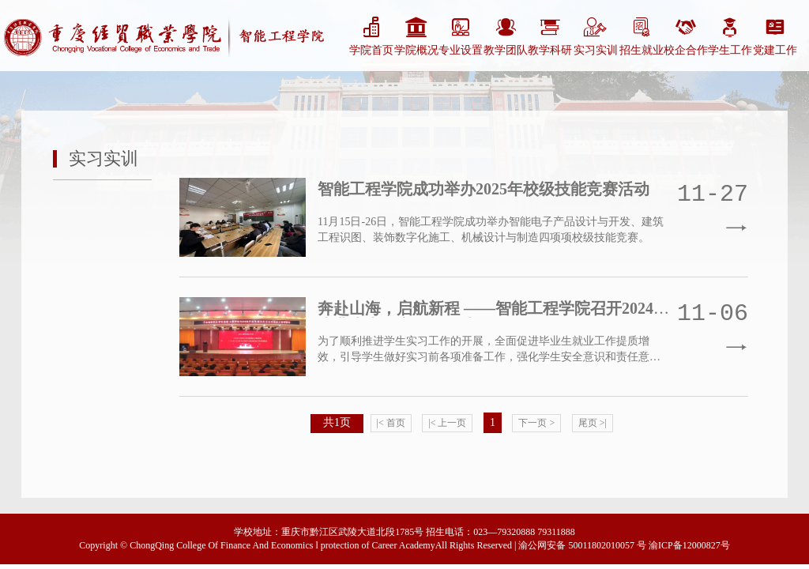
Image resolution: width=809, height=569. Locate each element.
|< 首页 (391, 422)
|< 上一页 (447, 422)
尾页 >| (592, 422)
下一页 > (536, 422)
